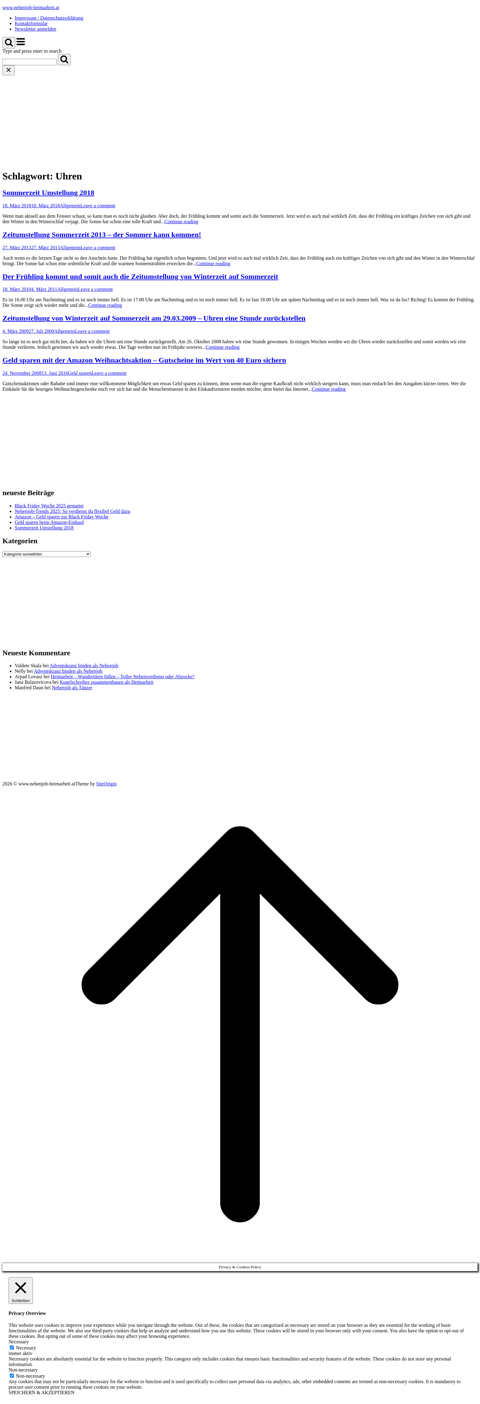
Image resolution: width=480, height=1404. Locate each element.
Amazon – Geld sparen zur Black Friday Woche (61, 516)
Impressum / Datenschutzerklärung (49, 18)
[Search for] (29, 62)
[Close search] (8, 70)
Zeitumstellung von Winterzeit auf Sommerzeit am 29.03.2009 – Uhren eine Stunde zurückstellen (154, 318)
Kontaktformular (31, 23)
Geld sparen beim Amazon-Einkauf (49, 522)
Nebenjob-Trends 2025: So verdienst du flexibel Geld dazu (72, 511)
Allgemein (70, 205)
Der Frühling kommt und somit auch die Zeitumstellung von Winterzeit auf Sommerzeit (140, 276)
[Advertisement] (240, 121)
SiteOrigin (106, 783)
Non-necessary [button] (23, 1369)
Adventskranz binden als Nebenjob (84, 665)
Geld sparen (80, 373)
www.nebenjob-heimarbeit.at (30, 7)
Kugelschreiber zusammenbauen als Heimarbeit (106, 682)
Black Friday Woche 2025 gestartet (49, 505)
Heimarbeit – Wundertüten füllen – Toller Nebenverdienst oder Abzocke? (122, 676)
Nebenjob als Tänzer (72, 687)
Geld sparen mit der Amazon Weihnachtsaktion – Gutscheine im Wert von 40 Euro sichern (144, 360)
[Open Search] (8, 42)
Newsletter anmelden (35, 29)
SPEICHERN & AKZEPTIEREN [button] (41, 1392)
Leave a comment (98, 205)
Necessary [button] (19, 1341)
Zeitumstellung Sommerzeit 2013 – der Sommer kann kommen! (101, 235)
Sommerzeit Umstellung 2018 (48, 193)
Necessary (26, 1347)
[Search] (64, 59)
